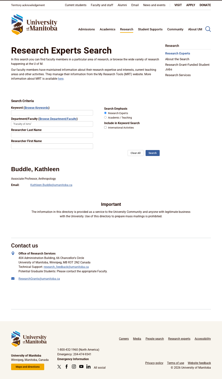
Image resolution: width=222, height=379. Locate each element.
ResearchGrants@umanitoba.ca (39, 278)
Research (126, 29)
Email (135, 5)
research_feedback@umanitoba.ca (66, 267)
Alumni (122, 5)
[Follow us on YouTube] (81, 366)
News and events (154, 5)
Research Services (178, 75)
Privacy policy (154, 363)
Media (137, 338)
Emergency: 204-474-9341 (74, 354)
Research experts (179, 338)
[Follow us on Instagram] (74, 366)
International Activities (121, 127)
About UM (195, 29)
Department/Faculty (44, 119)
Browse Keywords (36, 107)
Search (153, 153)
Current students (75, 5)
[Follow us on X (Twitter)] (60, 367)
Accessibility (203, 338)
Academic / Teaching (120, 117)
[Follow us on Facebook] (66, 366)
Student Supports (150, 29)
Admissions (86, 29)
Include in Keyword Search (122, 123)
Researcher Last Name (26, 130)
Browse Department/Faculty (58, 119)
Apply (190, 5)
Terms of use (175, 363)
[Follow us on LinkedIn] (88, 366)
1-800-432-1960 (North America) (78, 349)
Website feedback (199, 363)
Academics (107, 29)
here (60, 78)
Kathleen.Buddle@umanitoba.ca (51, 185)
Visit (178, 5)
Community (175, 29)
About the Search (177, 59)
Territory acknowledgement (28, 5)
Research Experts (118, 113)
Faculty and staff (102, 5)
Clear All (136, 153)
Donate (205, 5)
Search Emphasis (115, 108)
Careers (124, 338)
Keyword (30, 107)
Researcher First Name (26, 141)
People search (155, 338)
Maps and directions (28, 366)
